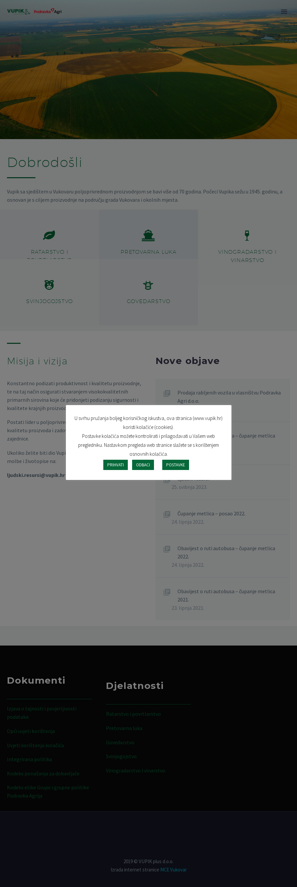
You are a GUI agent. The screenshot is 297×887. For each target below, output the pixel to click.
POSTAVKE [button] (175, 465)
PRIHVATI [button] (115, 465)
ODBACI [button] (143, 465)
